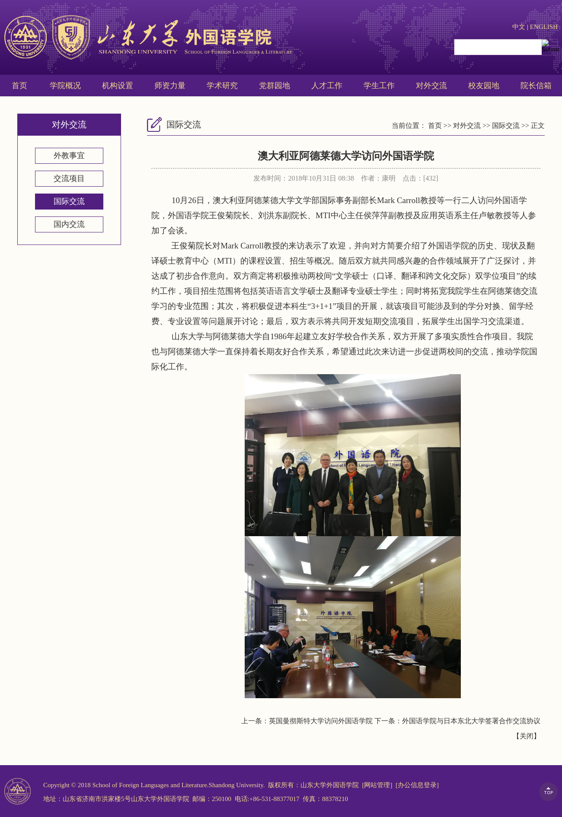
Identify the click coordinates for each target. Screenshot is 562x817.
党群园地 (274, 85)
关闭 (526, 736)
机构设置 (117, 85)
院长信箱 (536, 85)
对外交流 (431, 85)
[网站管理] (377, 785)
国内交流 (69, 224)
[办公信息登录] (417, 785)
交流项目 (69, 178)
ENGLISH (544, 26)
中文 (518, 26)
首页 (19, 85)
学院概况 (65, 85)
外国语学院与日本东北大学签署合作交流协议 (471, 721)
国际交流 (69, 201)
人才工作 (326, 85)
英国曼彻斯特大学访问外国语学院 (321, 721)
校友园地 (483, 85)
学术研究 (222, 85)
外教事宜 (69, 155)
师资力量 (169, 85)
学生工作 (379, 85)
